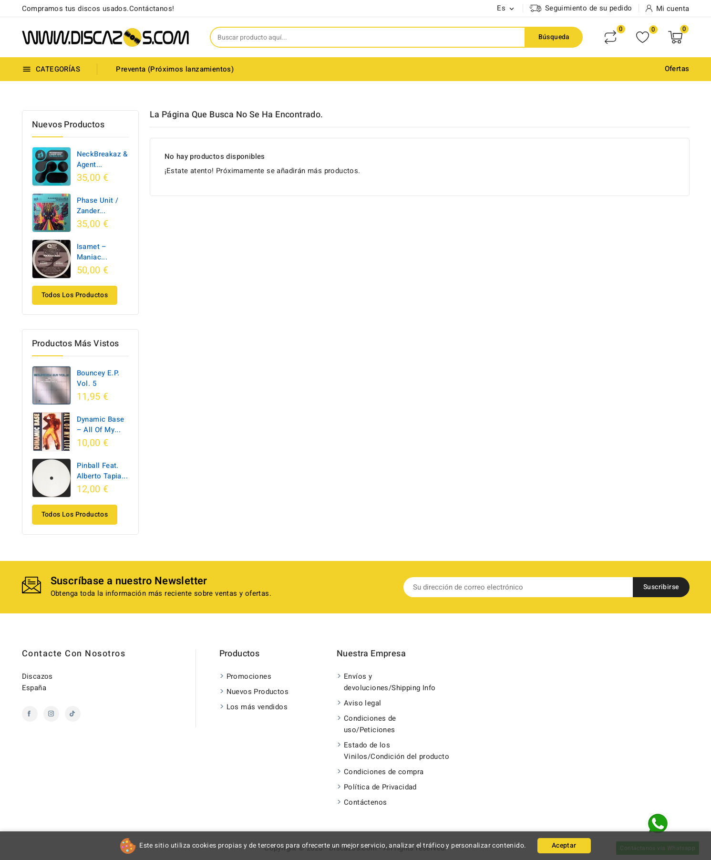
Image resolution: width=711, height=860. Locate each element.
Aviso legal (362, 703)
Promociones (249, 676)
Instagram (51, 714)
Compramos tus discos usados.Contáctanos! (98, 8)
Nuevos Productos (258, 691)
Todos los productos (74, 295)
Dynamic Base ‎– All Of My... (100, 424)
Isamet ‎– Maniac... (92, 251)
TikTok (73, 714)
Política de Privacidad (380, 787)
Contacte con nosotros (74, 653)
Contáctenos (365, 802)
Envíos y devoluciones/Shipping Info (389, 682)
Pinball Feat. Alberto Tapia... (102, 470)
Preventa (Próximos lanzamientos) (175, 69)
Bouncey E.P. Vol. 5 (98, 378)
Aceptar (564, 845)
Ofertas (677, 68)
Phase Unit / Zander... (98, 205)
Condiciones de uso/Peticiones (370, 724)
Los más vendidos (257, 707)
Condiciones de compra (383, 772)
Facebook (30, 714)
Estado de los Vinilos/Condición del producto (396, 751)
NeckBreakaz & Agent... (102, 159)
